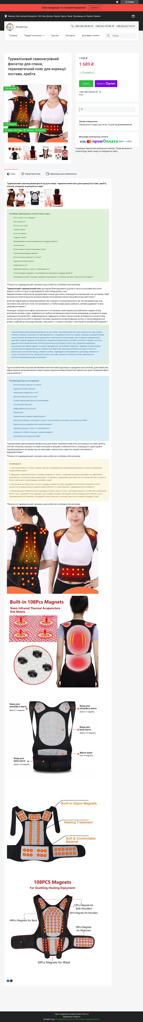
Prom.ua (85, 1014)
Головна (13, 35)
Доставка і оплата (90, 35)
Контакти (70, 35)
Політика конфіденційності (89, 1019)
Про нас (55, 35)
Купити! (94, 7)
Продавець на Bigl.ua (71, 1017)
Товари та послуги (32, 35)
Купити (86, 83)
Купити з (106, 83)
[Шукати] (108, 36)
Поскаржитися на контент (65, 1019)
